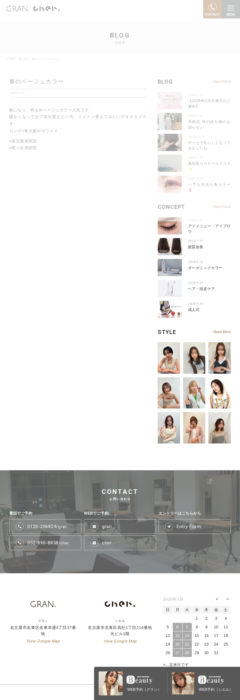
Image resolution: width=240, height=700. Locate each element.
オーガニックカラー (205, 268)
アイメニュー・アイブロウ (209, 229)
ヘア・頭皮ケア (201, 289)
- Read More (221, 332)
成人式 (194, 310)
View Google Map (43, 641)
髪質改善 (195, 247)
